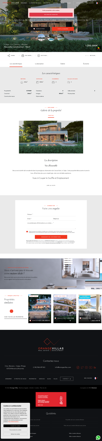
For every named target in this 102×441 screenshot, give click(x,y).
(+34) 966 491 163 (39, 367)
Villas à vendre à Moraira (75, 433)
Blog (62, 3)
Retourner (91, 55)
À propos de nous (35, 3)
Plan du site (43, 388)
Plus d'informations (13, 421)
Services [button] (55, 3)
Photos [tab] (51, 115)
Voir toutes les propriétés (13, 316)
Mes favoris (90, 3)
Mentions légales (23, 388)
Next (81, 137)
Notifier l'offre (43, 55)
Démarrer (24, 3)
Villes (69, 3)
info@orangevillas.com (63, 367)
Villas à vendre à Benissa (75, 436)
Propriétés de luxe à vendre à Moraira (75, 419)
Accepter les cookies (15, 425)
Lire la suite (51, 185)
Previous (21, 137)
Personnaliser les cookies (15, 430)
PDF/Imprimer (28, 55)
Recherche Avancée (51, 14)
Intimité (31, 388)
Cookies (36, 388)
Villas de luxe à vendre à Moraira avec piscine (75, 425)
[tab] (16, 64)
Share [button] (11, 55)
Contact (80, 3)
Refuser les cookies (15, 434)
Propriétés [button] (47, 3)
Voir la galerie (63, 28)
